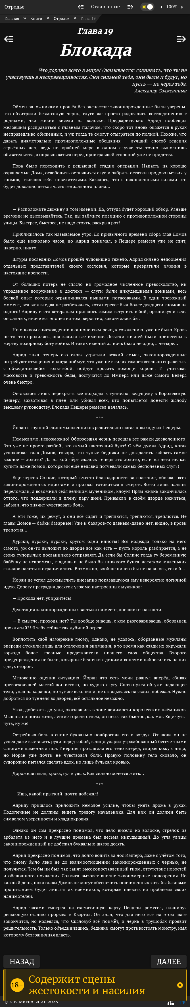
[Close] (180, 985)
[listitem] (81, 7)
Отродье (14, 7)
